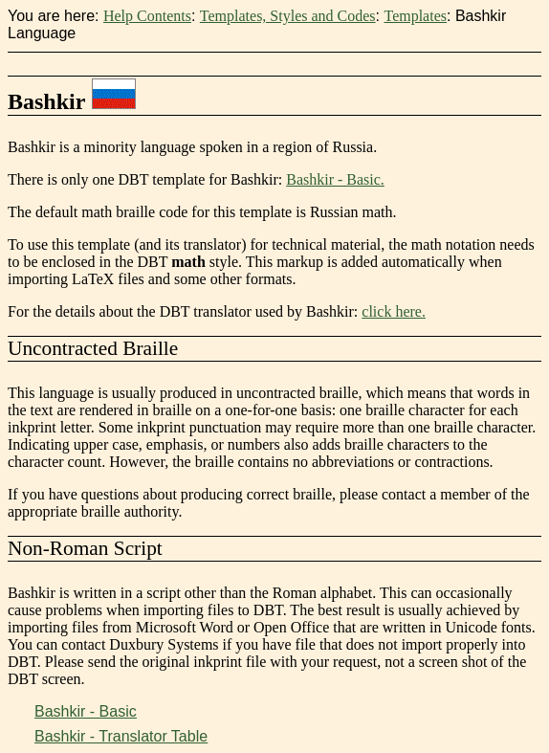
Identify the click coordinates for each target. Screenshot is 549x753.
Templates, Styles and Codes (288, 16)
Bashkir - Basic (85, 711)
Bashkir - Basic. (335, 179)
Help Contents (147, 16)
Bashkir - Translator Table (121, 736)
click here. (394, 311)
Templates (415, 16)
